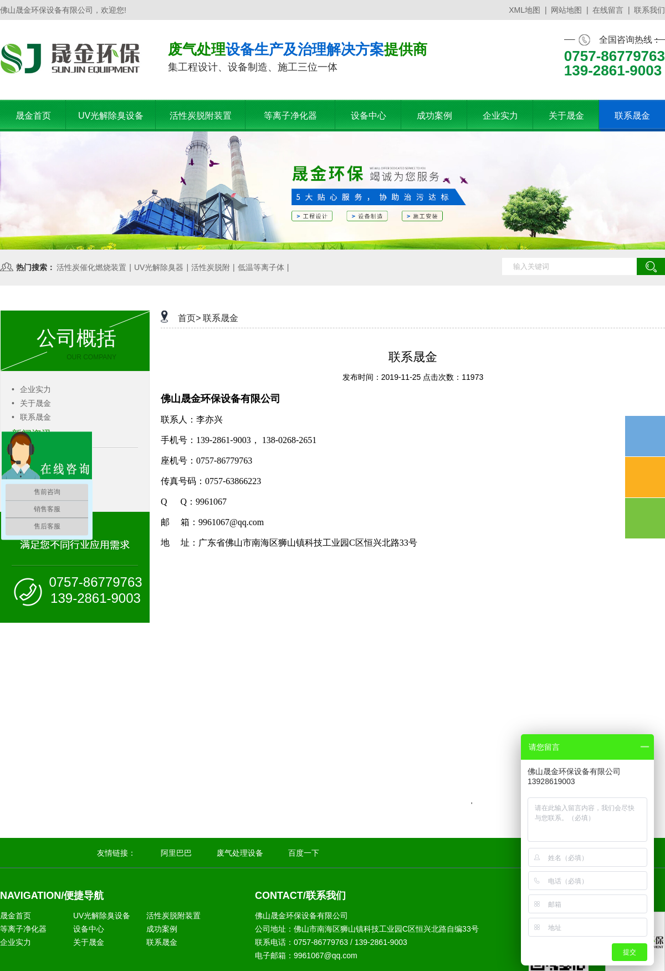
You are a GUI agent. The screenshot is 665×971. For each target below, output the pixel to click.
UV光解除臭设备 (101, 915)
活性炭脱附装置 (173, 915)
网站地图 (566, 10)
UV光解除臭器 (158, 267)
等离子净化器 (23, 928)
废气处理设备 (240, 852)
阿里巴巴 (176, 852)
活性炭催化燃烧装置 (91, 267)
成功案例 (161, 928)
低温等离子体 (261, 267)
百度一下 (303, 852)
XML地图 (524, 10)
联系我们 (649, 10)
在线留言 (607, 10)
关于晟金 (31, 403)
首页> (189, 318)
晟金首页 (15, 915)
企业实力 (31, 389)
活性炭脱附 (210, 267)
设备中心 (88, 928)
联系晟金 (31, 417)
